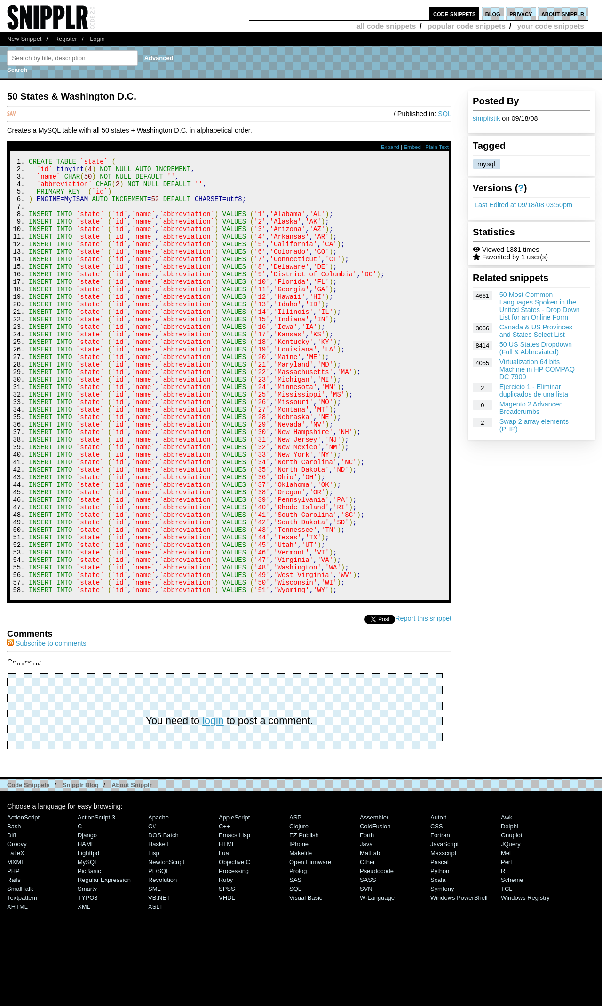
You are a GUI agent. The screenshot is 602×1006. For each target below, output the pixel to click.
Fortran (440, 916)
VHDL (227, 979)
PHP (13, 952)
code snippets (454, 13)
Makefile (300, 934)
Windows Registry (525, 979)
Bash (14, 908)
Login (97, 38)
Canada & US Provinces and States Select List (535, 330)
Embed (412, 147)
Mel (506, 934)
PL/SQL (158, 952)
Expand (390, 147)
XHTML (17, 988)
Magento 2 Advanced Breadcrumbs (531, 407)
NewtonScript (166, 943)
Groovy (17, 925)
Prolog (298, 952)
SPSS (227, 970)
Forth (367, 916)
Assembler (374, 899)
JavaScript (444, 925)
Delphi (509, 908)
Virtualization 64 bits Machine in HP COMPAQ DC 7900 (537, 369)
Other (367, 943)
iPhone (299, 925)
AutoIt (438, 899)
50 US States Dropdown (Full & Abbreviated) (535, 348)
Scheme (512, 961)
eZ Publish (304, 916)
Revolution (162, 961)
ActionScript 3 (96, 899)
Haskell (158, 925)
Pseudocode (377, 952)
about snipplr (562, 13)
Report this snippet (423, 700)
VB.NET (159, 979)
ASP (295, 899)
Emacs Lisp (234, 916)
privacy (520, 13)
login (213, 802)
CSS (436, 908)
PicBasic (89, 952)
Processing (234, 952)
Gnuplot (511, 916)
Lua (224, 934)
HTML (227, 925)
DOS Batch (163, 916)
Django (87, 916)
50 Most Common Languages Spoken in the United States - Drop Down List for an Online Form (539, 306)
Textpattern (22, 979)
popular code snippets (467, 26)
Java (366, 925)
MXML (15, 943)
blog (492, 13)
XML (84, 988)
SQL (445, 113)
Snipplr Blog (81, 866)
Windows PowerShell (459, 979)
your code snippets (550, 26)
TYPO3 (87, 979)
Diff (11, 916)
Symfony (442, 970)
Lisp (153, 934)
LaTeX (15, 934)
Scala (437, 961)
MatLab (370, 934)
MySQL (88, 943)
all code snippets (386, 26)
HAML (86, 925)
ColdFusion (375, 908)
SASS (368, 961)
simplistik (486, 118)
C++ (224, 908)
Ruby (226, 961)
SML (154, 970)
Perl (506, 943)
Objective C (234, 943)
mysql (486, 164)
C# (152, 908)
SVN (366, 970)
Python (439, 952)
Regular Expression (104, 961)
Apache (158, 899)
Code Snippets (28, 866)
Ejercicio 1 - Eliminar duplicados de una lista (533, 390)
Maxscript (443, 934)
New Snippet (24, 38)
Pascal (439, 943)
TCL (506, 970)
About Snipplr (131, 866)
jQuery (511, 925)
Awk (506, 899)
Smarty (87, 970)
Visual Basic (305, 979)
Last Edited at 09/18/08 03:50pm (523, 205)
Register (66, 38)
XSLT (155, 988)
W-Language (377, 979)
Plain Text (437, 147)
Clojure (299, 908)
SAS (295, 961)
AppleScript (234, 899)
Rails (14, 961)
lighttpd (88, 934)
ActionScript (23, 899)
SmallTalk (20, 970)
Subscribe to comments (46, 725)
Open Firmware (310, 943)
